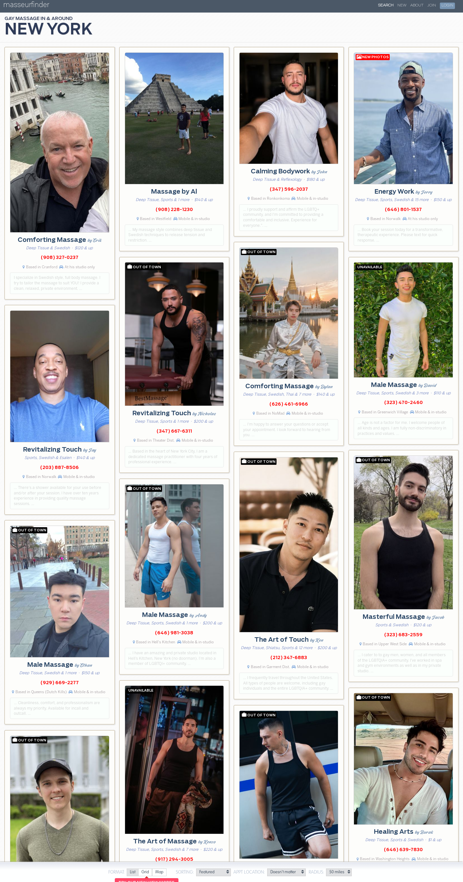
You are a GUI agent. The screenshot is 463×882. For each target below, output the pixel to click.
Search (386, 5)
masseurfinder (26, 6)
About (416, 5)
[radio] (132, 872)
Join (431, 5)
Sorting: (185, 872)
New (401, 5)
